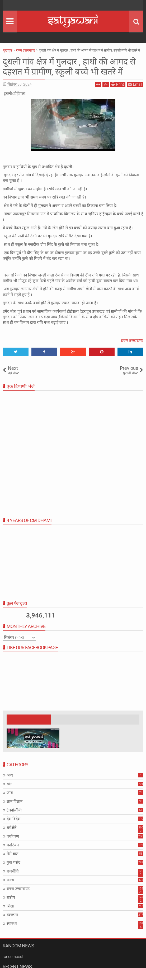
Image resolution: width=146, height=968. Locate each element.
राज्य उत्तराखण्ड (131, 340)
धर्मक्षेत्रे (11, 827)
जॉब (10, 792)
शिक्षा (10, 906)
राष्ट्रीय (11, 897)
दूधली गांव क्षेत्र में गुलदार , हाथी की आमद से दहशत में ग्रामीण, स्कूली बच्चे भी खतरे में (69, 67)
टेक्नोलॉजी (14, 810)
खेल (9, 784)
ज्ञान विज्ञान (14, 801)
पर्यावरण (13, 836)
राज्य (10, 880)
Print (117, 84)
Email (135, 84)
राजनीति (13, 871)
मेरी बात (12, 853)
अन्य (10, 775)
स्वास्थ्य (12, 923)
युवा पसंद (13, 862)
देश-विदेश (13, 819)
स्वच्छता (12, 914)
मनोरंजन (13, 845)
